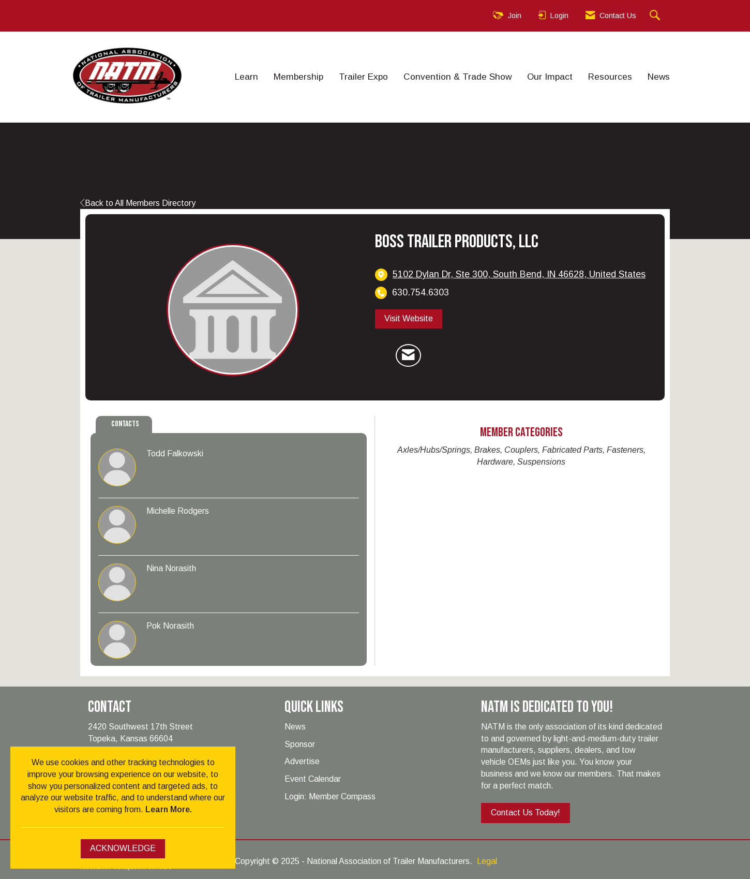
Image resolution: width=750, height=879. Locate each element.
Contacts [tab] (125, 424)
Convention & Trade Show (457, 76)
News (659, 76)
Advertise (302, 761)
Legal (487, 861)
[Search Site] (656, 15)
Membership (298, 76)
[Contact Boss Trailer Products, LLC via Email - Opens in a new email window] (408, 355)
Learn (246, 76)
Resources (610, 76)
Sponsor (299, 744)
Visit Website (408, 318)
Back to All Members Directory (138, 203)
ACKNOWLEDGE (123, 848)
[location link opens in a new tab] (519, 274)
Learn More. (168, 809)
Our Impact (550, 76)
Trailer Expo (363, 76)
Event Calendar (312, 778)
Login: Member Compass (330, 796)
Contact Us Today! (525, 812)
